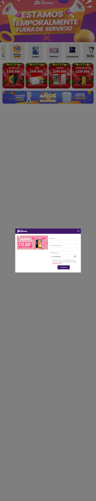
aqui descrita (56, 263)
